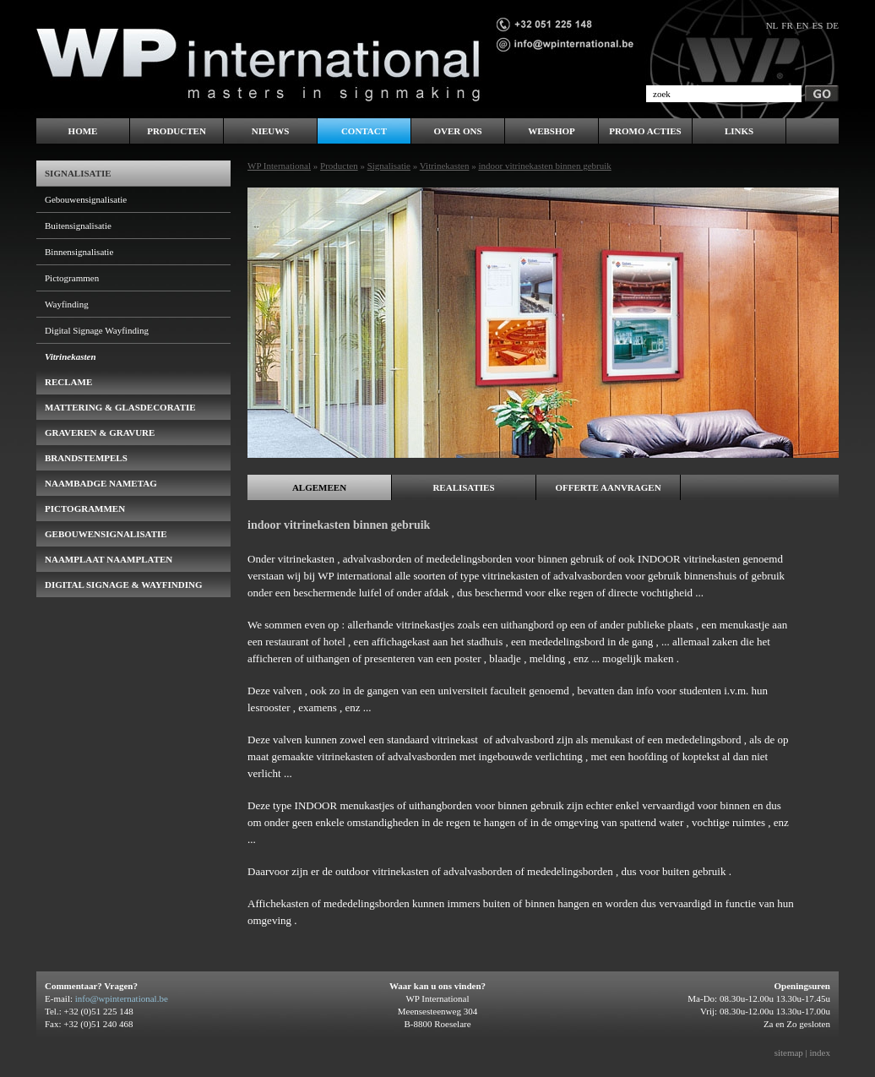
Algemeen (319, 487)
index (820, 1052)
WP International (279, 165)
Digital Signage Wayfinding (97, 330)
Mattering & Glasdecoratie (120, 407)
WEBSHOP (551, 131)
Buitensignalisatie (78, 225)
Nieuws (271, 131)
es (817, 25)
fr (786, 25)
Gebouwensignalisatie (86, 199)
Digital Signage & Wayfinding (124, 584)
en (802, 25)
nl (772, 25)
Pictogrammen (72, 278)
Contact (364, 131)
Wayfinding (67, 304)
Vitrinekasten (445, 165)
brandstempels (86, 458)
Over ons (457, 131)
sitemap (788, 1052)
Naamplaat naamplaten (108, 559)
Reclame (68, 382)
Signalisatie (388, 165)
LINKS (739, 131)
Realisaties (463, 487)
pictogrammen (85, 508)
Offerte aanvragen (607, 487)
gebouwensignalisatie (106, 534)
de (832, 25)
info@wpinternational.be (121, 998)
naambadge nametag (101, 483)
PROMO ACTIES (645, 131)
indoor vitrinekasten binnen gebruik (544, 165)
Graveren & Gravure (100, 432)
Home (83, 131)
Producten (339, 165)
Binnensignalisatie (79, 252)
